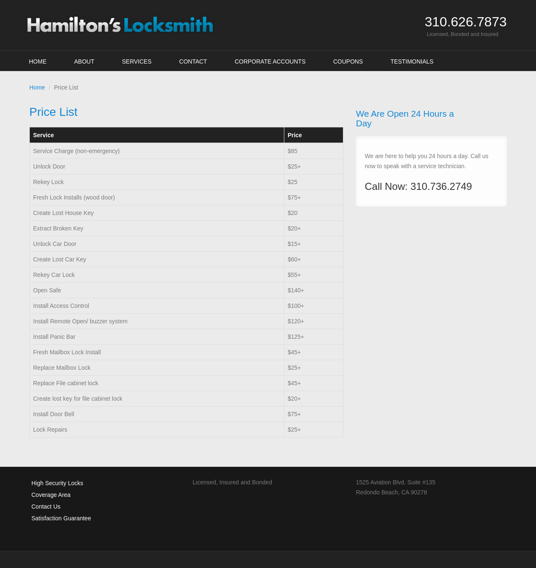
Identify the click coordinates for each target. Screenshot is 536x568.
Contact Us (45, 506)
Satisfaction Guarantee (61, 518)
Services (137, 61)
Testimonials (412, 61)
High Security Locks (57, 483)
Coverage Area (50, 494)
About (84, 61)
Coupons (348, 61)
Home (37, 61)
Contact (193, 61)
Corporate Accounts (269, 61)
